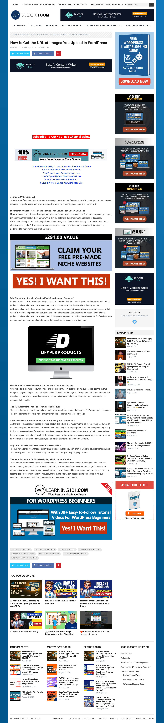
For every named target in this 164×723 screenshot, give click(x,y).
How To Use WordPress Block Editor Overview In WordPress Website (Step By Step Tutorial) (140, 471)
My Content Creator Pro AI (133, 679)
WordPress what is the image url (24, 558)
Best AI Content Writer (132, 675)
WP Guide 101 (15, 47)
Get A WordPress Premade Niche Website (61, 169)
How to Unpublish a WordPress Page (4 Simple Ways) (30, 681)
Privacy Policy (74, 719)
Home (15, 5)
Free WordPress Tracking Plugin (38, 5)
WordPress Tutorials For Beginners (64, 26)
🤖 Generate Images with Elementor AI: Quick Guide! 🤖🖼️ (139, 379)
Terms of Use (58, 719)
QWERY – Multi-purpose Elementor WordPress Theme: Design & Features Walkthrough (69, 681)
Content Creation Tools (138, 26)
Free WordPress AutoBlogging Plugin (109, 5)
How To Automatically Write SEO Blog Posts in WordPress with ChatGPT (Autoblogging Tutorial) (106, 685)
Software (24, 211)
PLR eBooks (36, 26)
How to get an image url (21, 550)
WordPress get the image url (75, 554)
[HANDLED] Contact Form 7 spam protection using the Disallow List (138, 366)
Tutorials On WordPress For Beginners (137, 719)
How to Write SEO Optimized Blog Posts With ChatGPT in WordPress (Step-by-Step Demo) (105, 669)
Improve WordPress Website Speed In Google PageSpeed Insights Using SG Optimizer (32, 668)
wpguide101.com (33, 719)
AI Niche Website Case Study (24, 631)
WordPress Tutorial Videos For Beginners (61, 173)
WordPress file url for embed (23, 554)
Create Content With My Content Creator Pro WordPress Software (61, 166)
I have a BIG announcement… (139, 390)
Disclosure (89, 719)
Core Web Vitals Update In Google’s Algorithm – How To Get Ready (69, 694)
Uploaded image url (67, 550)
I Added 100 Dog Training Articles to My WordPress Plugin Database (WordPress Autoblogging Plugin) (105, 701)
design (69, 305)
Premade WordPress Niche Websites (104, 26)
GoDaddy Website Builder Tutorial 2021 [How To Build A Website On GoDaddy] (139, 458)
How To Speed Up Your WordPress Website (61, 176)
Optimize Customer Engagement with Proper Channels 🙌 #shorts (137, 405)
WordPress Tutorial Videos (31, 35)
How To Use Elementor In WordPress (61, 179)
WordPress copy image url (90, 550)
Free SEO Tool (19, 26)
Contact (102, 719)
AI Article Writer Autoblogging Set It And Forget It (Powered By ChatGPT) (26, 603)
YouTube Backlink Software (73, 5)
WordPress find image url (49, 554)
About (112, 719)
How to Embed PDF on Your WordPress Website (68, 667)
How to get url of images (45, 550)
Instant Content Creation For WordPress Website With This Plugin (94, 603)
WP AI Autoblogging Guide (133, 684)
